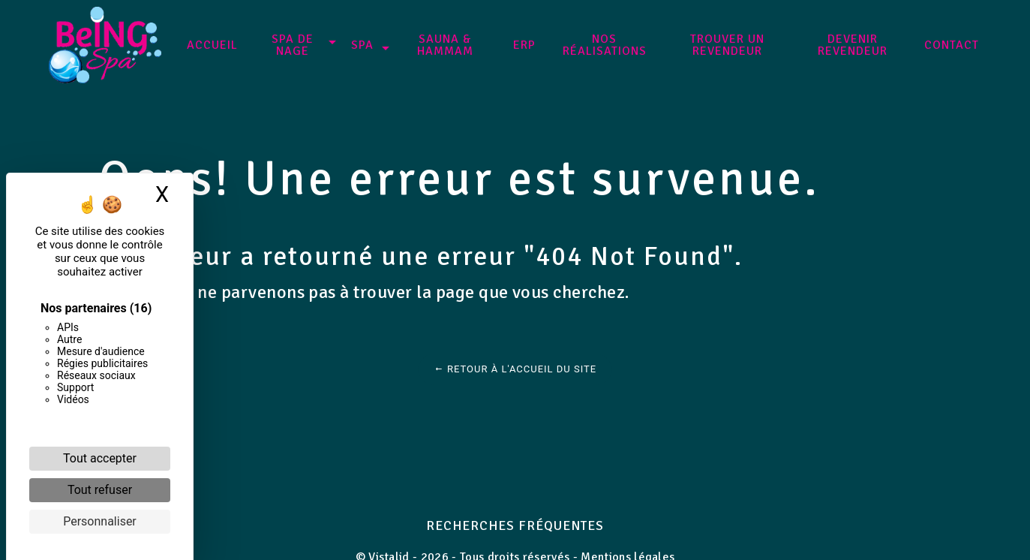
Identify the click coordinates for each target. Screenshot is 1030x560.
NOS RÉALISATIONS (605, 45)
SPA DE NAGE (293, 45)
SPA (362, 45)
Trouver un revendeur (727, 45)
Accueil (212, 45)
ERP (524, 45)
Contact (951, 45)
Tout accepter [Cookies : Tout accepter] (100, 458)
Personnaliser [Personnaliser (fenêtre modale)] (100, 521)
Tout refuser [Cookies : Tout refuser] (100, 490)
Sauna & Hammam (445, 45)
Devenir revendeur (852, 45)
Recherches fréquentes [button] (515, 525)
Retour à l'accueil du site (515, 369)
